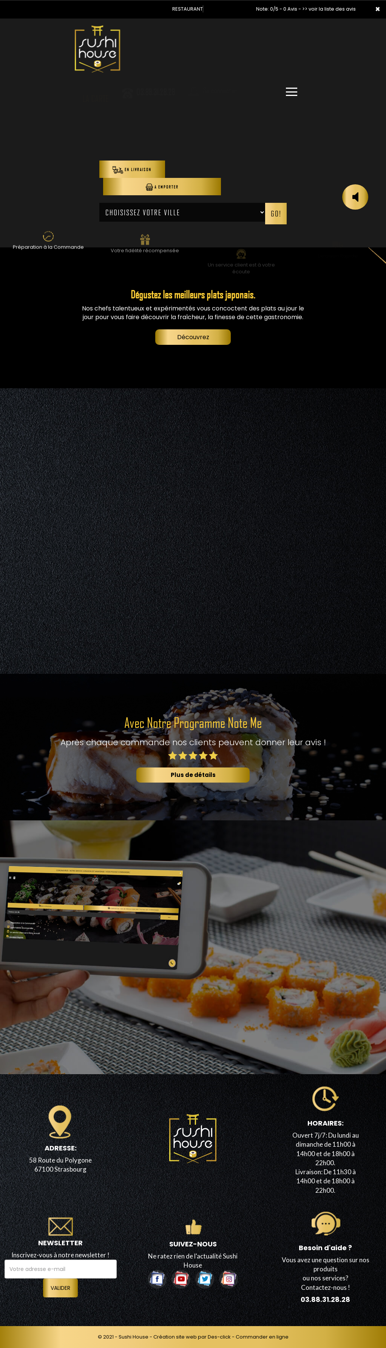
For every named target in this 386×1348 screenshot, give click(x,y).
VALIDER (60, 1288)
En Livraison (132, 170)
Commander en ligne (262, 1336)
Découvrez (193, 337)
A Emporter (162, 187)
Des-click (219, 1336)
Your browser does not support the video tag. (193, 156)
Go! (276, 213)
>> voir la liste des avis (329, 8)
